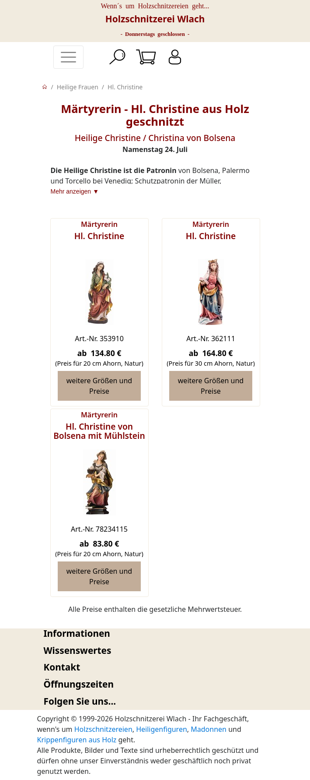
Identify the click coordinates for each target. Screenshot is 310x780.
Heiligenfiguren (161, 729)
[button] (155, 633)
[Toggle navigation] (68, 57)
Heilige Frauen (77, 87)
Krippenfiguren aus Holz (77, 740)
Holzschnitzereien (103, 729)
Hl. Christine (125, 87)
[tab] (155, 633)
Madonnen (208, 729)
